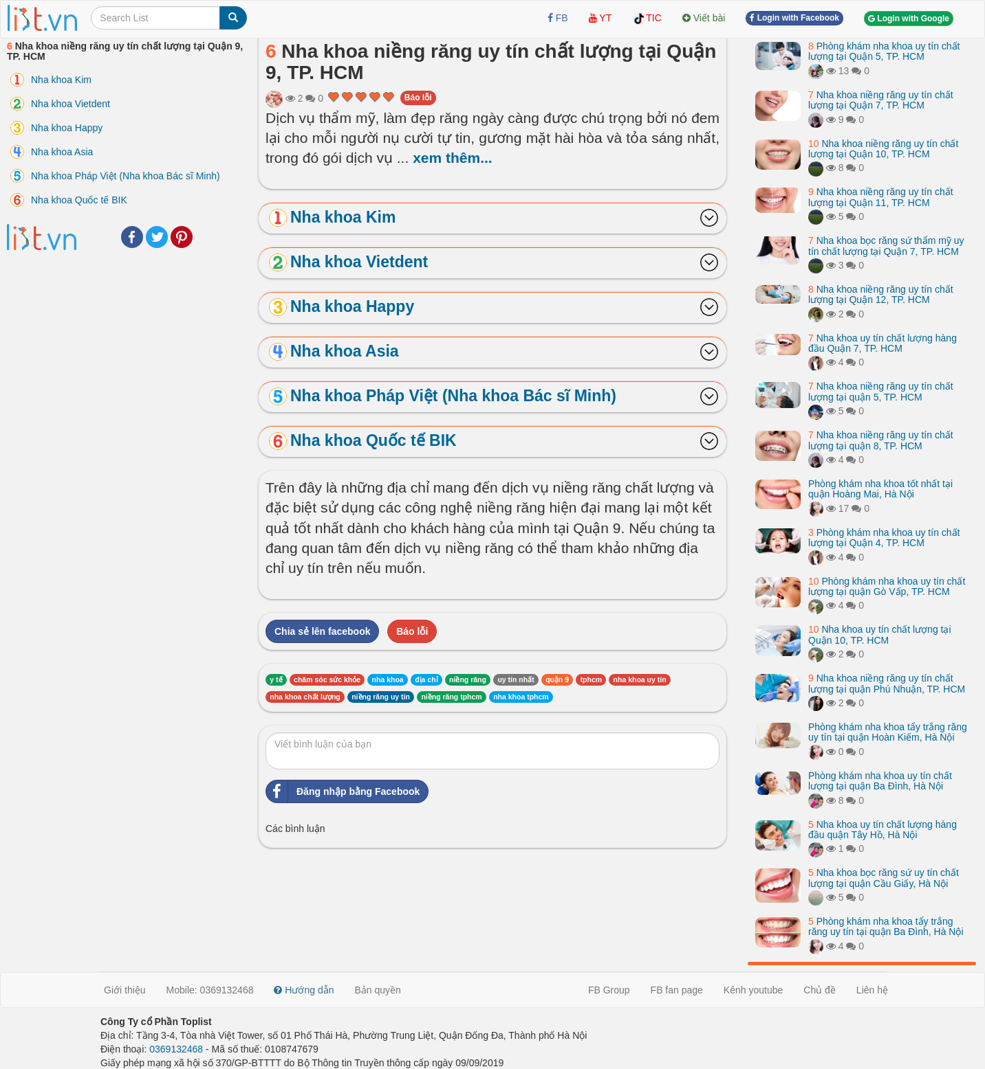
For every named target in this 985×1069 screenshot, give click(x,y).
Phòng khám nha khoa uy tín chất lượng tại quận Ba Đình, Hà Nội (880, 780)
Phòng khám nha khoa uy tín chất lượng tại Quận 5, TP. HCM (884, 51)
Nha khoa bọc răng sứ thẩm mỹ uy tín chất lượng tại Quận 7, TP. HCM (886, 245)
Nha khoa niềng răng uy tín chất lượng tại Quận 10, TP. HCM (883, 148)
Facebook (132, 237)
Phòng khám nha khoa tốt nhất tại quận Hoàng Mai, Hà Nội (880, 488)
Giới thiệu (125, 989)
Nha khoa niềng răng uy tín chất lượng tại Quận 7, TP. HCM (880, 100)
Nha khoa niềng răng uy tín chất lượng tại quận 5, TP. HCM (880, 391)
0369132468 (176, 1049)
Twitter (157, 237)
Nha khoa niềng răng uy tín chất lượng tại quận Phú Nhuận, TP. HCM (886, 683)
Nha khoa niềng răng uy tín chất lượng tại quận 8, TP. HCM (880, 440)
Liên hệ (872, 989)
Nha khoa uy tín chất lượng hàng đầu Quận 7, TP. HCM (882, 343)
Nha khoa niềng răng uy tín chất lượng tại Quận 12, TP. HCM (880, 294)
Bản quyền (378, 989)
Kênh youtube (753, 989)
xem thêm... (452, 158)
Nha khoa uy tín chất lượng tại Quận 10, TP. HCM (879, 634)
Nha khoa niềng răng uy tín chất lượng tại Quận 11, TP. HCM (880, 196)
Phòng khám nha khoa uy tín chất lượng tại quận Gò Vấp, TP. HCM (886, 586)
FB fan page (677, 989)
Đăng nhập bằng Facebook (343, 791)
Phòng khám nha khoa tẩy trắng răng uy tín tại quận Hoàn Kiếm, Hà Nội (887, 732)
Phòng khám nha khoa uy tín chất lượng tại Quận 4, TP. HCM (884, 537)
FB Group (609, 989)
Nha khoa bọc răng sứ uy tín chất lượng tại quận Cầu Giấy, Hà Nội (883, 877)
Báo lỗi (418, 97)
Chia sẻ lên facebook (322, 631)
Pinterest (182, 237)
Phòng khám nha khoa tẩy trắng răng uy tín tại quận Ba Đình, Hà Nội (886, 926)
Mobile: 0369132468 (210, 989)
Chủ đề (819, 989)
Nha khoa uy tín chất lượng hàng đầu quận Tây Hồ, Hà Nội (882, 829)
